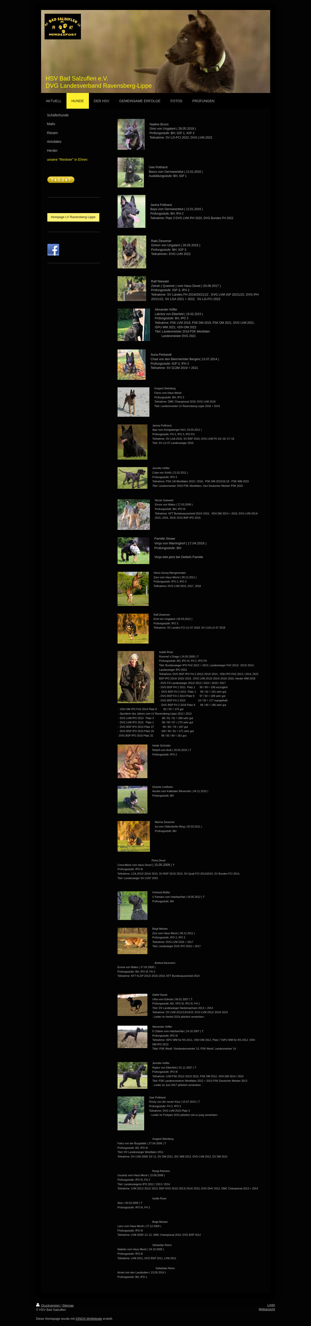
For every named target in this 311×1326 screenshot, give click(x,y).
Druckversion (48, 1305)
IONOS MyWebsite (88, 1319)
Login (271, 1305)
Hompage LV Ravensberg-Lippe (73, 217)
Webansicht (267, 1309)
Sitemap (68, 1305)
